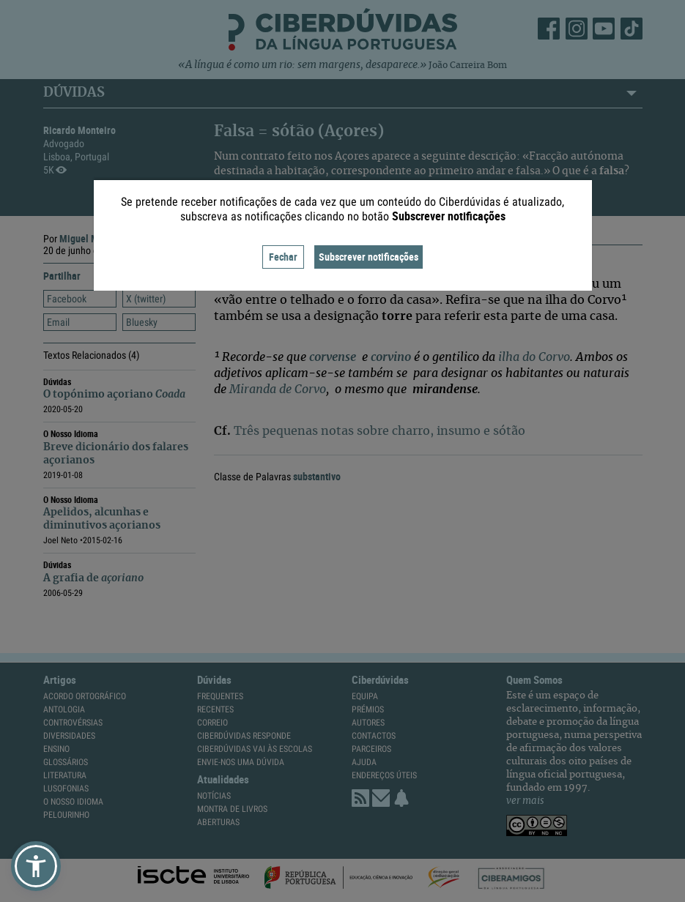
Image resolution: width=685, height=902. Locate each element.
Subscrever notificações (368, 257)
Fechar (283, 257)
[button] (36, 866)
